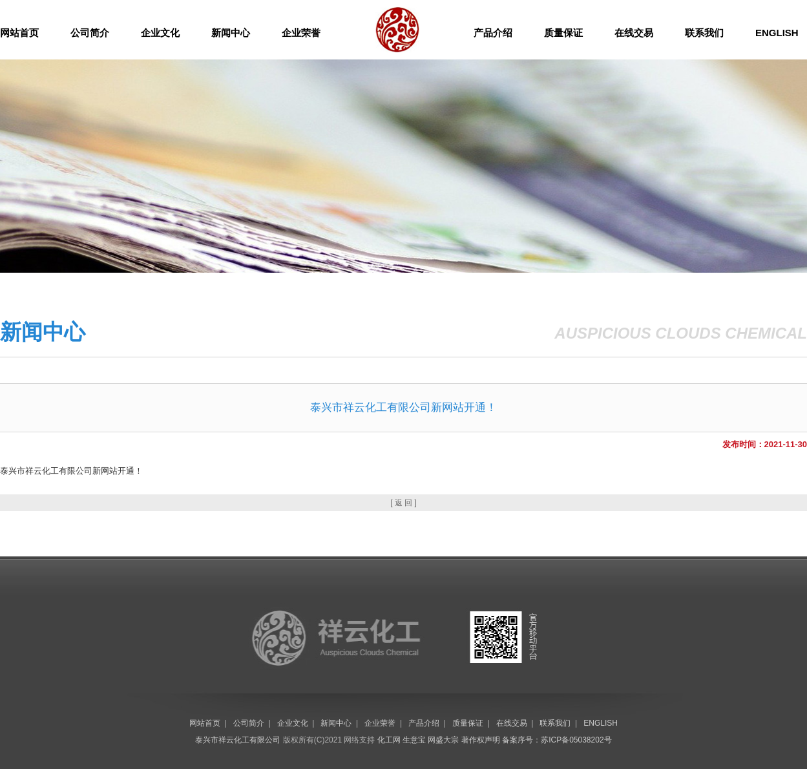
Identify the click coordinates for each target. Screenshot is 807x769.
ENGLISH (777, 32)
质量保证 (563, 32)
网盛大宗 (443, 739)
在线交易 (633, 32)
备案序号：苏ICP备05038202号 (556, 739)
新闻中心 (230, 32)
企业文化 (160, 32)
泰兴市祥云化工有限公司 (237, 739)
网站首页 (19, 32)
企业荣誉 (301, 32)
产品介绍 (493, 32)
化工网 (389, 739)
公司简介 (89, 32)
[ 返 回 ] (403, 502)
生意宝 (414, 739)
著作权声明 (480, 739)
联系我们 (704, 32)
